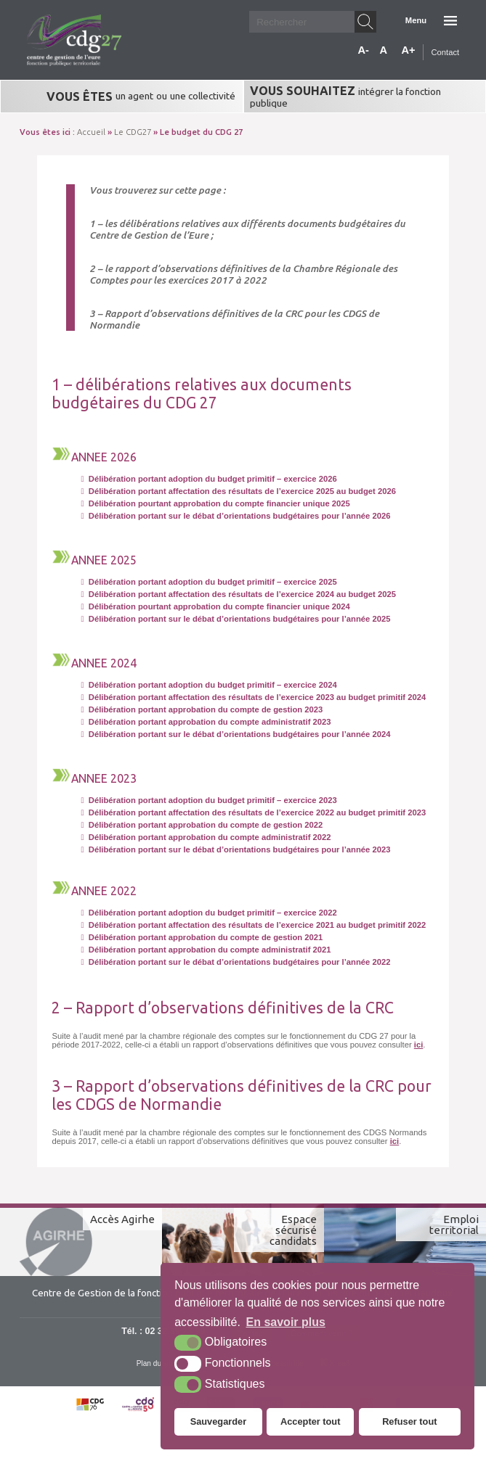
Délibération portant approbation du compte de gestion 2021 (202, 937)
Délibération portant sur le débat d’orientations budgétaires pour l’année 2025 (235, 618)
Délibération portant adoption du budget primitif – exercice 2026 (208, 478)
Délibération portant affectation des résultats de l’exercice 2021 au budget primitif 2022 (253, 925)
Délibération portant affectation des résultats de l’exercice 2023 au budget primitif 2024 (253, 697)
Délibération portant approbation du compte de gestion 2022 (202, 824)
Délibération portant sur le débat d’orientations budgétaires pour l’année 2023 (235, 849)
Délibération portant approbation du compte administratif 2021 (206, 949)
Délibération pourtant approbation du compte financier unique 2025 (215, 503)
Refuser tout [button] (409, 1421)
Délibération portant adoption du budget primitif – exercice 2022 (208, 912)
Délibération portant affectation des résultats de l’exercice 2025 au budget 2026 (238, 491)
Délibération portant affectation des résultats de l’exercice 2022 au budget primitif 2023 (253, 812)
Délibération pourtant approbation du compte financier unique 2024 (215, 606)
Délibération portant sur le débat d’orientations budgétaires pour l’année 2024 (235, 734)
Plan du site (156, 1363)
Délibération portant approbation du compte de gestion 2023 (202, 709)
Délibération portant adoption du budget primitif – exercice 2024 (208, 684)
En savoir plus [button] (285, 1322)
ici (419, 1044)
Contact (445, 52)
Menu (415, 20)
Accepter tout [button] (310, 1421)
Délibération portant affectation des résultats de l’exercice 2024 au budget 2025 (238, 594)
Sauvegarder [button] (218, 1421)
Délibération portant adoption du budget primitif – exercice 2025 (208, 581)
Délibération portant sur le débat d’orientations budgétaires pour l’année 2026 (235, 515)
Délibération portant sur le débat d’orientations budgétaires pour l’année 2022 (235, 962)
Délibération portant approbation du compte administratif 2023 (206, 721)
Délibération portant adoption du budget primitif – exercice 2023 (208, 800)
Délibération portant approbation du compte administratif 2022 (206, 837)
